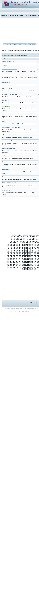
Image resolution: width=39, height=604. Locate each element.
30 (34, 236)
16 (37, 74)
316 (8, 265)
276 (23, 261)
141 (23, 247)
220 (35, 255)
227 (11, 256)
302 (11, 264)
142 (26, 247)
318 (14, 265)
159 (32, 249)
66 (34, 239)
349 (32, 269)
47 (32, 238)
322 (26, 265)
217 (26, 255)
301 (8, 264)
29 (32, 236)
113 (29, 244)
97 (24, 242)
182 (11, 252)
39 (14, 238)
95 (20, 242)
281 (38, 261)
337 (26, 267)
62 (25, 239)
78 (21, 241)
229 (17, 256)
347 (26, 269)
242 (11, 258)
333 (14, 267)
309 (32, 264)
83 (32, 241)
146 (38, 247)
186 (23, 252)
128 (29, 245)
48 (34, 238)
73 (9, 241)
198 (14, 253)
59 (18, 239)
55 (9, 239)
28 (30, 236)
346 (23, 269)
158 (29, 249)
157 (26, 249)
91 (11, 242)
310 (35, 264)
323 (29, 265)
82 (30, 241)
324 (32, 265)
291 (23, 262)
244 (17, 258)
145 (35, 247)
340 (35, 267)
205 (35, 253)
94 (18, 242)
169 (17, 250)
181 (8, 252)
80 (25, 241)
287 (11, 262)
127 (26, 245)
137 (11, 247)
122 (11, 245)
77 (18, 241)
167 (11, 250)
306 (23, 264)
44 (25, 238)
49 (37, 238)
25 (23, 236)
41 (18, 238)
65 (32, 239)
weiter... (5, 65)
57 (14, 239)
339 (32, 267)
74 (12, 241)
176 (38, 250)
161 (38, 249)
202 (26, 253)
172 (26, 250)
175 (35, 250)
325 (35, 265)
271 (8, 261)
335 (20, 267)
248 (29, 258)
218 (29, 255)
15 (37, 94)
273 (14, 261)
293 (29, 262)
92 (13, 242)
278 (29, 261)
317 (11, 265)
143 (29, 247)
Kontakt (22, 302)
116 (38, 244)
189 (32, 252)
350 (35, 269)
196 (8, 253)
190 (35, 252)
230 (20, 256)
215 (20, 255)
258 (14, 259)
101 (35, 242)
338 (29, 267)
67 (37, 239)
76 (16, 241)
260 (20, 259)
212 (11, 255)
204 (32, 253)
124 (17, 245)
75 (14, 241)
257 (11, 259)
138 (14, 247)
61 (23, 239)
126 (23, 245)
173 (29, 250)
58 (16, 239)
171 (23, 250)
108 (14, 244)
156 (23, 249)
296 (38, 262)
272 (11, 261)
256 (8, 259)
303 (14, 264)
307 (26, 264)
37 (9, 238)
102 (38, 242)
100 (32, 242)
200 (20, 253)
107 (11, 244)
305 (20, 264)
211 (8, 255)
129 (32, 245)
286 (8, 262)
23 (18, 236)
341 (38, 267)
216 (23, 255)
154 (17, 249)
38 (12, 238)
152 (11, 249)
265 (35, 259)
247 (26, 258)
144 (32, 247)
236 (38, 256)
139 (17, 247)
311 (38, 264)
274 (17, 261)
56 (12, 239)
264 (32, 259)
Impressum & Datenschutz (31, 302)
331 (8, 267)
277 (26, 261)
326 (38, 265)
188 (29, 252)
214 (17, 255)
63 (27, 239)
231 (23, 256)
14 (36, 235)
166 (8, 250)
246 (23, 258)
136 (8, 247)
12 (31, 235)
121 (8, 245)
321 (23, 265)
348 (29, 269)
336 (23, 267)
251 (38, 258)
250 (35, 258)
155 (20, 249)
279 (32, 261)
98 (27, 242)
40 (16, 238)
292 (26, 262)
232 (26, 256)
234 (32, 256)
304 (17, 264)
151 (8, 249)
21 (14, 236)
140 (20, 247)
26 (25, 236)
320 (20, 265)
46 (30, 238)
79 (23, 241)
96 (22, 242)
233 (29, 256)
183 (14, 252)
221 (38, 255)
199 (17, 253)
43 (23, 238)
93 (15, 242)
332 (11, 267)
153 (14, 249)
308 (29, 264)
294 (32, 262)
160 (35, 249)
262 (26, 259)
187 (26, 252)
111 (23, 244)
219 (32, 255)
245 (20, 258)
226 (8, 256)
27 (27, 236)
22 (16, 236)
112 (26, 244)
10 (27, 235)
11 (29, 235)
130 (35, 245)
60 (21, 239)
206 (38, 253)
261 (23, 259)
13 (34, 235)
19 (9, 236)
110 (20, 244)
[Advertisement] (15, 29)
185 (20, 252)
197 (11, 253)
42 (21, 238)
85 (37, 241)
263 (29, 259)
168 (14, 250)
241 (8, 258)
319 (17, 265)
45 (27, 238)
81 (27, 241)
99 (29, 242)
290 (20, 262)
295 (35, 262)
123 (14, 245)
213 (14, 255)
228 (14, 256)
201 (23, 253)
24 (21, 236)
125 (20, 245)
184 (17, 252)
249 (32, 258)
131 (38, 245)
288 (14, 262)
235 (35, 256)
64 (30, 239)
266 (38, 259)
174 (32, 250)
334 (17, 267)
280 (35, 261)
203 (29, 253)
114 (32, 244)
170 (20, 250)
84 (34, 241)
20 (12, 236)
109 (17, 244)
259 (17, 259)
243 (14, 258)
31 (37, 236)
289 (17, 262)
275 (20, 261)
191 (38, 252)
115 (35, 244)
